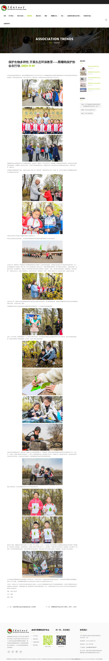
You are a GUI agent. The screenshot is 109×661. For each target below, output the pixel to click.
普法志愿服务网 (76, 659)
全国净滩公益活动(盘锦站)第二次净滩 (24, 607)
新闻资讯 (29, 16)
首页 (5, 16)
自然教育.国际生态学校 (73, 16)
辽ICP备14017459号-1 (91, 647)
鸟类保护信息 (87, 16)
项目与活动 (20, 16)
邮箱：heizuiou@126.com (88, 110)
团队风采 (38, 16)
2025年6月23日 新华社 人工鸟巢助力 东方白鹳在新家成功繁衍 (95, 89)
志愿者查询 (7, 24)
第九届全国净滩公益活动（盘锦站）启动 (95, 78)
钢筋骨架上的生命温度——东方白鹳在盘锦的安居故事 (95, 83)
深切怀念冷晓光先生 (93, 66)
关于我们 (10, 16)
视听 (46, 16)
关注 (62, 16)
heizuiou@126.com (102, 2)
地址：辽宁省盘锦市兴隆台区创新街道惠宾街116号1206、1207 (91, 105)
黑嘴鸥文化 (54, 16)
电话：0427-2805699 (86, 113)
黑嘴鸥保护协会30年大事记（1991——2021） (64, 607)
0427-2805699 (90, 2)
